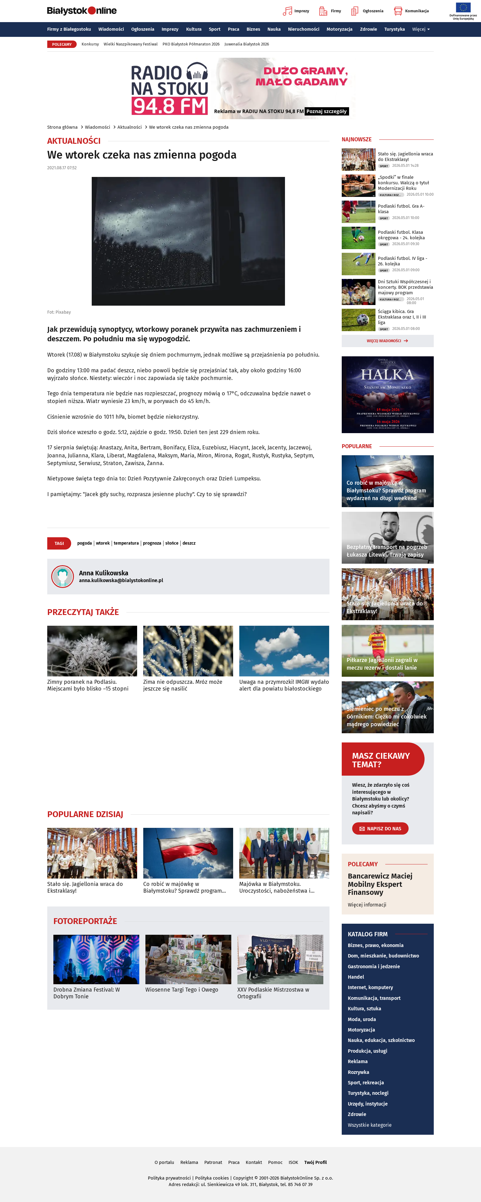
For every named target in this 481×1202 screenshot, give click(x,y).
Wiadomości (111, 29)
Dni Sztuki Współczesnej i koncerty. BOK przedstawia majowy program (405, 287)
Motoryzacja (339, 29)
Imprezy (296, 11)
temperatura (126, 543)
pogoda (84, 543)
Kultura (194, 29)
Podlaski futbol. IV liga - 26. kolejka (402, 261)
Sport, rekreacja (366, 1083)
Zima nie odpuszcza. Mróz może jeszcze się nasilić (182, 685)
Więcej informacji (367, 905)
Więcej (421, 29)
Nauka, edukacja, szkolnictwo (381, 1040)
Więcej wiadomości (384, 341)
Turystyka (394, 29)
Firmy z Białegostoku (69, 29)
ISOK (293, 1162)
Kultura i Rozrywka (392, 195)
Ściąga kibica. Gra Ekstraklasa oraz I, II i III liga (402, 317)
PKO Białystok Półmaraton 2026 (191, 44)
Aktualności (129, 127)
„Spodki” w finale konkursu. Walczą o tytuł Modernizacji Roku (403, 182)
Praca (233, 29)
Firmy (330, 11)
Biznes (253, 29)
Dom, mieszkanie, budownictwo (383, 956)
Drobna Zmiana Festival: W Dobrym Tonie (86, 993)
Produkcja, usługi (367, 1051)
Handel (356, 977)
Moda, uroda (362, 1019)
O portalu (164, 1162)
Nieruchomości (303, 29)
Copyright (243, 1178)
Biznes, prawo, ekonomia (376, 945)
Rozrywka (358, 1072)
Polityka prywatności (169, 1178)
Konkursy (90, 44)
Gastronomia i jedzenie (374, 966)
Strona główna (62, 127)
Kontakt (254, 1162)
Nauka (274, 29)
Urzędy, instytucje (368, 1104)
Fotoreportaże (85, 921)
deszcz (189, 543)
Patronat (213, 1162)
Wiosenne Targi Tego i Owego (181, 990)
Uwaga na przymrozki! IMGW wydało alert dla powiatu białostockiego (284, 685)
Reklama (358, 1061)
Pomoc (275, 1162)
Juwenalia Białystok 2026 (247, 44)
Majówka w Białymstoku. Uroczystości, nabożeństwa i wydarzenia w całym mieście (275, 887)
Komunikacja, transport (374, 998)
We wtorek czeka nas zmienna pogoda (189, 127)
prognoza (152, 543)
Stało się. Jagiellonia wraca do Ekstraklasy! (85, 887)
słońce (172, 543)
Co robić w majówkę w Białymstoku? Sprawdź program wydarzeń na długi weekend (182, 887)
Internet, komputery (370, 987)
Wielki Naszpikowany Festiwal (131, 44)
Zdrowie (368, 29)
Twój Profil (315, 1162)
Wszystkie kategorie (370, 1125)
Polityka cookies (212, 1178)
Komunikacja (411, 11)
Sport (215, 29)
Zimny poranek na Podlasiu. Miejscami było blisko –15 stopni (88, 685)
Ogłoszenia (367, 11)
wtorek (103, 543)
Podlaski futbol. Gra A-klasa (401, 208)
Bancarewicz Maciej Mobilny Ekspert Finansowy (380, 884)
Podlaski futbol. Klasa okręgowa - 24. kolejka (401, 235)
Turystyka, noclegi (368, 1093)
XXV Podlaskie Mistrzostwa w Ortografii (273, 993)
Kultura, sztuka (364, 1009)
